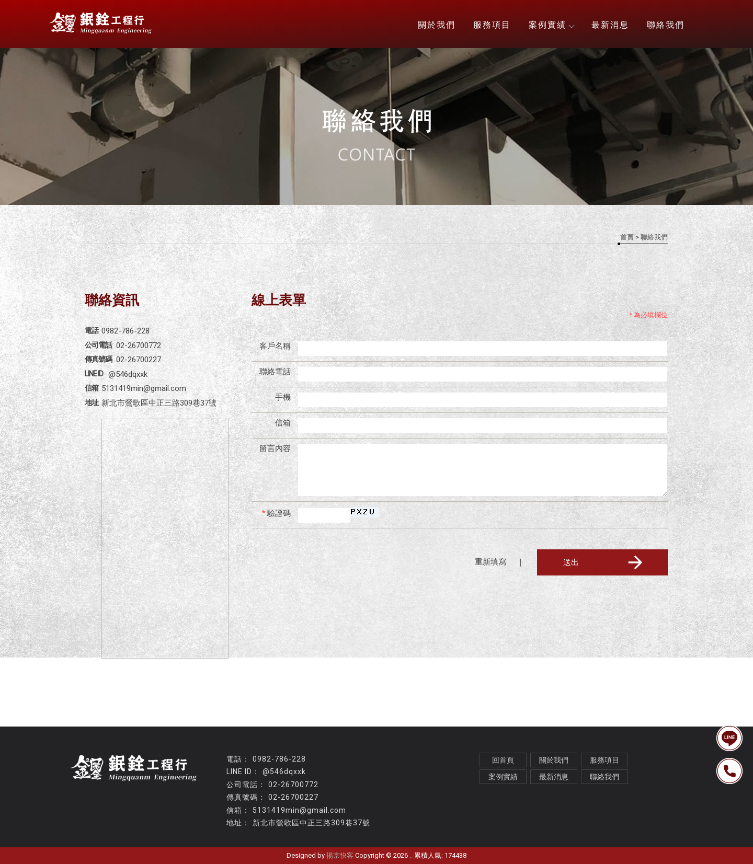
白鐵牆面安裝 (386, 834)
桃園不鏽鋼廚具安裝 (451, 834)
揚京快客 (339, 855)
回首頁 (503, 760)
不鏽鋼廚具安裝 (330, 834)
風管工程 (170, 834)
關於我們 (436, 25)
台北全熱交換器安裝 (527, 834)
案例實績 (551, 25)
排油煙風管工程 (270, 834)
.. (411, 855)
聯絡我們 (665, 25)
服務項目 (492, 25)
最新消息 (610, 25)
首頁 (627, 237)
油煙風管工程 (214, 834)
